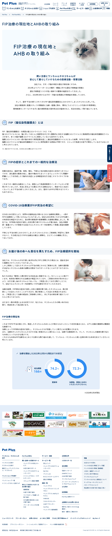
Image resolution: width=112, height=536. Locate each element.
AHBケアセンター (49, 504)
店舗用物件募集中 (73, 4)
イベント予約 (110, 174)
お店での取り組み (29, 492)
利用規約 (5, 524)
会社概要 (65, 487)
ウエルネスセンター (49, 501)
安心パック (46, 463)
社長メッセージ (67, 470)
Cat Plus (46, 507)
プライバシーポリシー (17, 524)
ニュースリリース (55, 4)
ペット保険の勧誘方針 (57, 524)
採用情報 (92, 4)
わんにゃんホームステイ (51, 476)
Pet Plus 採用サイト (68, 497)
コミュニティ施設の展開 (31, 481)
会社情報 (47, 4)
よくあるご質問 (82, 4)
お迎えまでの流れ (89, 463)
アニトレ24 (47, 474)
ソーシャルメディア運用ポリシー (37, 524)
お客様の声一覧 (67, 460)
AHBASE (46, 498)
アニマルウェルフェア (69, 479)
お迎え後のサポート (29, 468)
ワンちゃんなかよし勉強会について (95, 479)
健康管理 (26, 489)
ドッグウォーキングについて (93, 482)
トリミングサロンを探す (10, 483)
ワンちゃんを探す (8, 463)
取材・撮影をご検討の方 (70, 512)
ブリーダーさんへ (64, 4)
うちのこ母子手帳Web (91, 474)
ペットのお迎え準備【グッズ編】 (94, 465)
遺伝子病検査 (47, 479)
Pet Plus (4, 14)
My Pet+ (46, 471)
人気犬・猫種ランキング (92, 471)
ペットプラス (47, 486)
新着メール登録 (110, 154)
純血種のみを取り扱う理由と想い (94, 488)
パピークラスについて (91, 485)
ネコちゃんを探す (8, 465)
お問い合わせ (104, 4)
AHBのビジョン (67, 473)
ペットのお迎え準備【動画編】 (94, 468)
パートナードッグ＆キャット (79, 518)
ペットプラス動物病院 (50, 510)
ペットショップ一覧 (8, 480)
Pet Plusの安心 (16, 14)
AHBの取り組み (67, 476)
